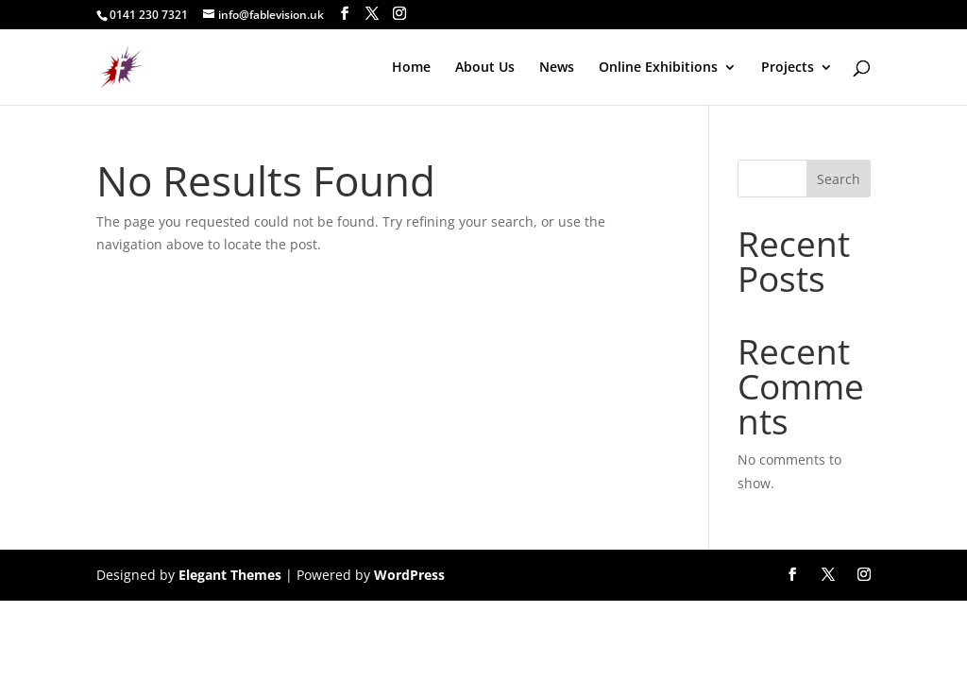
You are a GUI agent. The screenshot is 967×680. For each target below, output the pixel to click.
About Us (485, 68)
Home (411, 68)
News (556, 68)
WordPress (409, 575)
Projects (787, 68)
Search (838, 179)
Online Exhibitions (658, 68)
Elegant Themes (229, 575)
